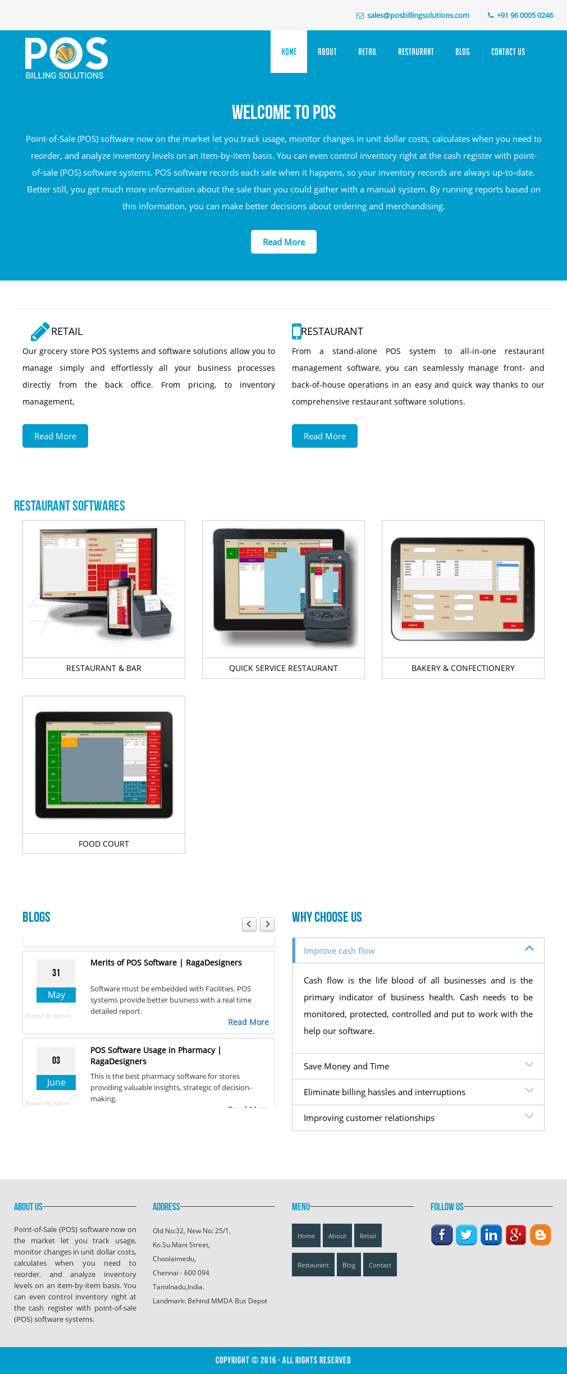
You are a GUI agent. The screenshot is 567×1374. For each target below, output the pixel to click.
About (327, 52)
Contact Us (508, 52)
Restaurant (416, 52)
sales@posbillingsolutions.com (418, 15)
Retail (367, 52)
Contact (380, 1265)
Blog (462, 52)
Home (288, 52)
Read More (284, 241)
